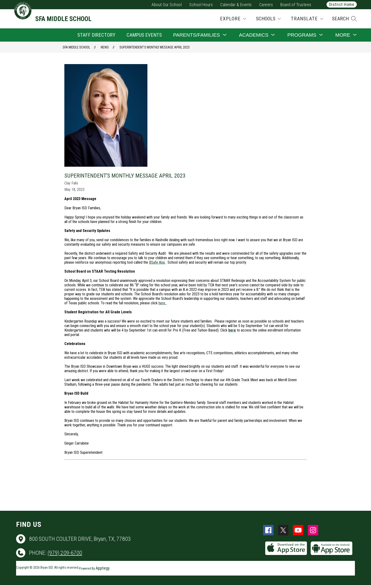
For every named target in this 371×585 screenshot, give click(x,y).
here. (163, 303)
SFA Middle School (76, 47)
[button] (344, 19)
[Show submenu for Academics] (254, 35)
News (105, 47)
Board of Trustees (295, 4)
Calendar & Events (236, 4)
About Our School (166, 4)
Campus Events (144, 35)
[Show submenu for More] (342, 35)
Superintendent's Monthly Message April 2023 (154, 47)
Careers (266, 4)
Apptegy (103, 568)
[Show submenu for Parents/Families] (196, 35)
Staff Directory (96, 35)
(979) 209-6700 (65, 553)
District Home (341, 4)
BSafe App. (157, 262)
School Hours (201, 4)
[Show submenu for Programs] (301, 35)
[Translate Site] (307, 19)
